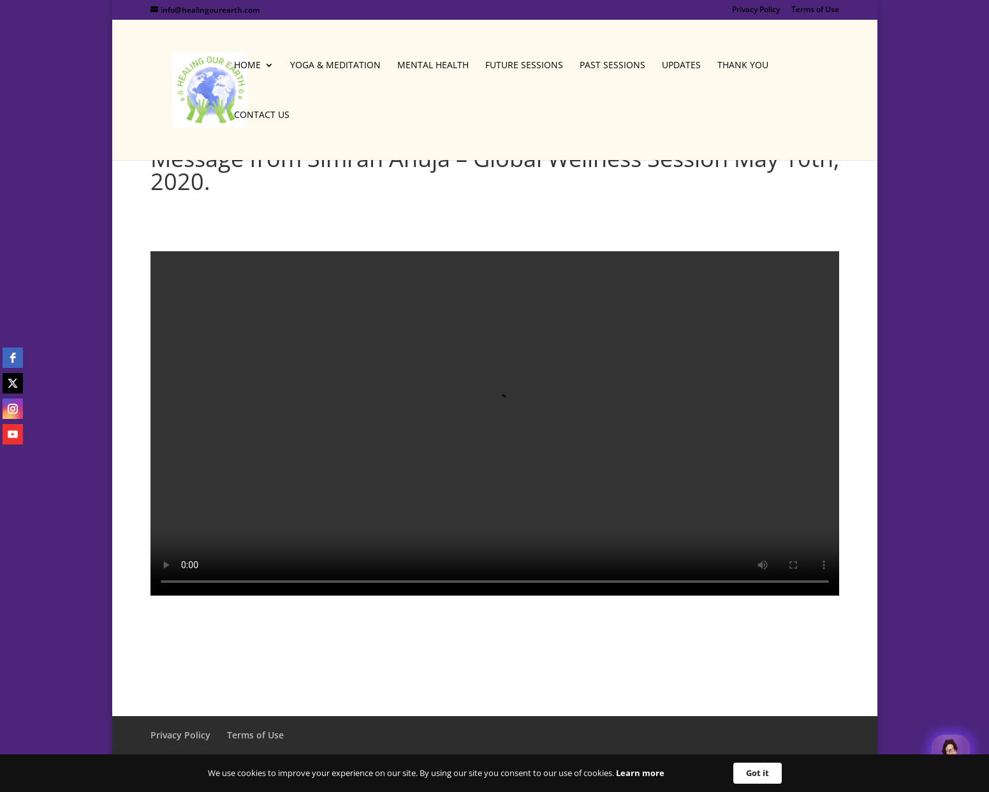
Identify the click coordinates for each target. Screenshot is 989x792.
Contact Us (261, 115)
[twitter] (13, 383)
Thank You (742, 66)
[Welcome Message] (951, 754)
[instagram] (13, 409)
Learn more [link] (640, 773)
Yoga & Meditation (335, 66)
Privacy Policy (756, 10)
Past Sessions (612, 66)
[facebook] (13, 358)
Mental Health (433, 66)
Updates (681, 66)
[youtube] (13, 434)
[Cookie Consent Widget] (494, 773)
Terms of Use (815, 10)
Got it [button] (757, 773)
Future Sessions (524, 66)
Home (247, 66)
